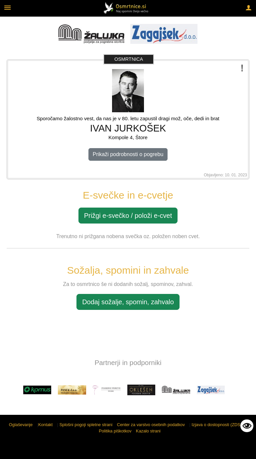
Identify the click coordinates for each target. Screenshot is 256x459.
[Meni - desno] (248, 7)
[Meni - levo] (7, 7)
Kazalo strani (148, 430)
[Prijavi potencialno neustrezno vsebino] (242, 68)
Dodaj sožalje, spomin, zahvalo (128, 302)
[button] (11, 391)
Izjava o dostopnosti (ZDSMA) (220, 424)
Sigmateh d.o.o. (234, 449)
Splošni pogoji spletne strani (86, 424)
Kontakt (45, 424)
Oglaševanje (21, 424)
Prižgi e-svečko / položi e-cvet (128, 215)
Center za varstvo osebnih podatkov (151, 424)
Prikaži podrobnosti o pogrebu (128, 154)
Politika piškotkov (115, 430)
